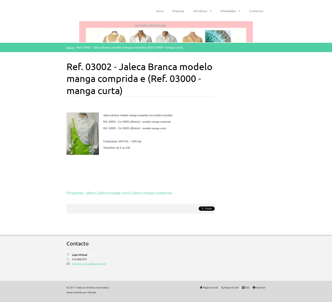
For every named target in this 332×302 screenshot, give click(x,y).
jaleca (90, 192)
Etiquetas (74, 192)
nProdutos (200, 11)
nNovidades (228, 11)
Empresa (178, 11)
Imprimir (261, 287)
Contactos (256, 11)
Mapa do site (231, 287)
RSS (247, 287)
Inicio (159, 11)
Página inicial (210, 287)
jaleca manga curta (114, 192)
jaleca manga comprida (152, 192)
